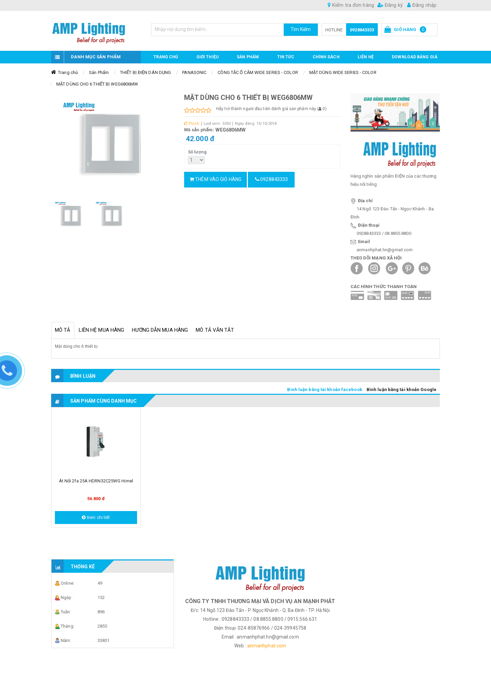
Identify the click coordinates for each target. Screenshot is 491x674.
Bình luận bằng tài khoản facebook (324, 389)
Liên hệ (366, 57)
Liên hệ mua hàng (101, 330)
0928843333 (362, 29)
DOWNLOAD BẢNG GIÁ (414, 57)
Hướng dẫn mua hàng (160, 330)
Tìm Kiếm (301, 29)
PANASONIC (194, 72)
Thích (191, 123)
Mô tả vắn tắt (215, 330)
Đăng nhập (421, 5)
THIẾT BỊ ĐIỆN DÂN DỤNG (145, 72)
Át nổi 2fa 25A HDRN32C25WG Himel (96, 480)
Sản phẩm (248, 57)
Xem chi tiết (96, 517)
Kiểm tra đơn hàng (351, 5)
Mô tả (63, 330)
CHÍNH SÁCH (326, 57)
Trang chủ (165, 57)
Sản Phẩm (99, 72)
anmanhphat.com (266, 645)
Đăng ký (390, 5)
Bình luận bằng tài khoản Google (401, 389)
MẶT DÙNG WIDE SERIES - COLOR (342, 72)
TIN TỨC (286, 57)
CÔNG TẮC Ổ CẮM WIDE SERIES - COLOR (258, 72)
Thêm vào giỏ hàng (215, 179)
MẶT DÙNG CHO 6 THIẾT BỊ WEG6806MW (97, 84)
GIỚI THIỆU (207, 57)
